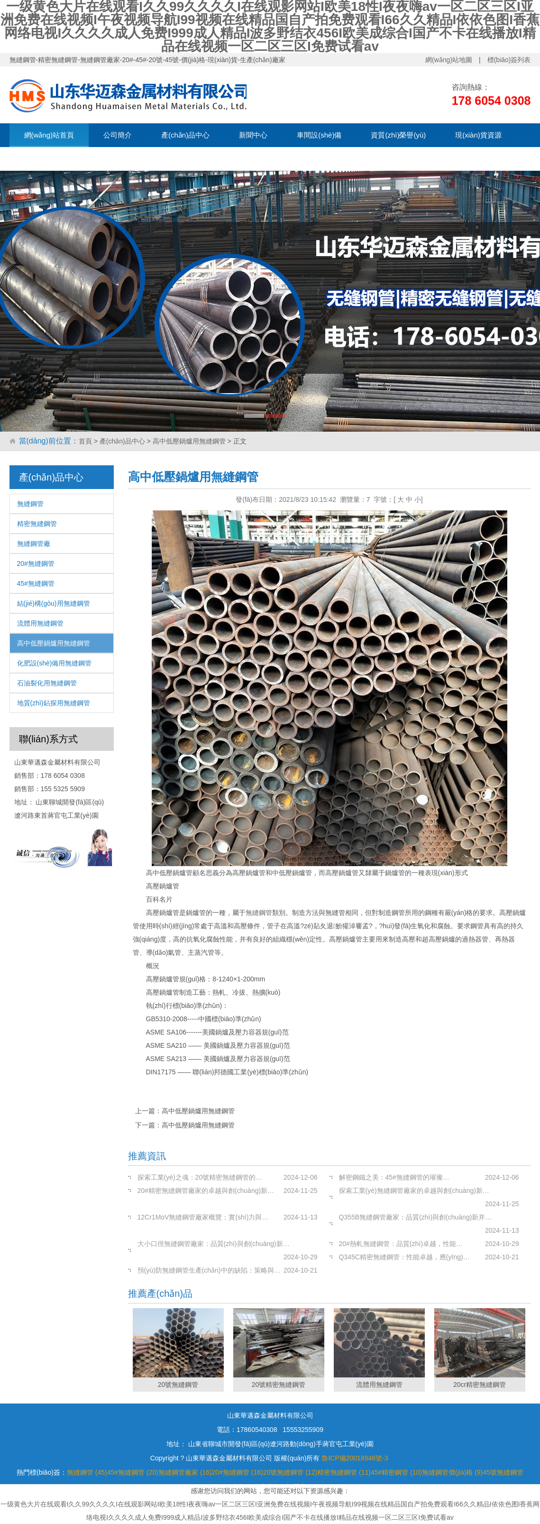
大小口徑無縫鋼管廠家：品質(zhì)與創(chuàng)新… (213, 1243)
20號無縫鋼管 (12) (290, 1472)
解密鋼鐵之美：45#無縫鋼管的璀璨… (394, 1177)
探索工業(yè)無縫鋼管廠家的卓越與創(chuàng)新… (414, 1190)
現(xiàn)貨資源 (478, 135)
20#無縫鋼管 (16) (237, 1472)
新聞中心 (253, 135)
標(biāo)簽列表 (509, 60)
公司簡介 (117, 135)
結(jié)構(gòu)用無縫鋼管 (53, 603)
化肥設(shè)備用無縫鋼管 (54, 663)
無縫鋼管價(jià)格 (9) (452, 1472)
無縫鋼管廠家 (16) (185, 1472)
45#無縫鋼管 (36, 583)
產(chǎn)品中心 (185, 135)
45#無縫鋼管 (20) (132, 1472)
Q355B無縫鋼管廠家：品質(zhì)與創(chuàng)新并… (415, 1217)
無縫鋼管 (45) (87, 1472)
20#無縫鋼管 (36, 563)
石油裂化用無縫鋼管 (47, 683)
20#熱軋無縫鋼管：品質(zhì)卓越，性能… (401, 1243)
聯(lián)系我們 (46, 159)
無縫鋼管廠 (33, 543)
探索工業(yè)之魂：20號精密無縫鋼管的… (200, 1177)
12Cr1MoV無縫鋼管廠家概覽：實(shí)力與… (203, 1217)
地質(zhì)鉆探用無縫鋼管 (53, 703)
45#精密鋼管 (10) (396, 1472)
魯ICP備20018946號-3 (354, 1458)
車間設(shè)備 (319, 135)
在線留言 (112, 159)
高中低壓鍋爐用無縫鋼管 (189, 441)
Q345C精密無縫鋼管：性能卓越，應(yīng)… (404, 1257)
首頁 (85, 441)
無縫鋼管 (30, 504)
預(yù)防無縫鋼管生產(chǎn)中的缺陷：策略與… (209, 1270)
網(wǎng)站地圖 (448, 60)
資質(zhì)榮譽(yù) (398, 135)
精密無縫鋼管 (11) (344, 1472)
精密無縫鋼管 (37, 523)
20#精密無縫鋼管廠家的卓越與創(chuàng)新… (206, 1190)
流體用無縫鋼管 (40, 623)
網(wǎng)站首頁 (49, 135)
